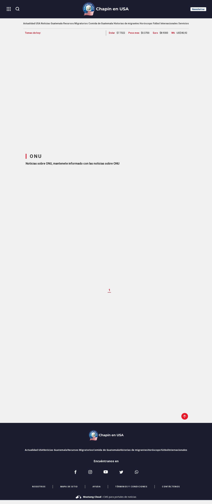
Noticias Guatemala (55, 449)
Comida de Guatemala (106, 449)
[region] (106, 91)
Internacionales (177, 449)
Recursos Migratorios (80, 449)
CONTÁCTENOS (171, 486)
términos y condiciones (131, 486)
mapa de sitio (69, 486)
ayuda (97, 486)
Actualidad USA (34, 449)
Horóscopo (154, 449)
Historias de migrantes (134, 449)
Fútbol (164, 449)
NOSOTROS (38, 486)
